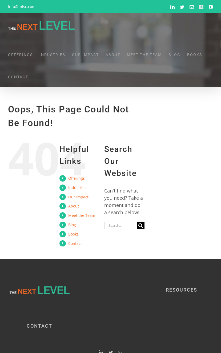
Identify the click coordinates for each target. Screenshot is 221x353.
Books (73, 234)
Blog (72, 224)
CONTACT (39, 326)
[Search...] (120, 225)
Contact (75, 243)
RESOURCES (181, 290)
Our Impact (78, 196)
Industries (77, 187)
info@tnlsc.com (21, 6)
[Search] (140, 225)
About (73, 206)
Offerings (76, 178)
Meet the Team (81, 215)
